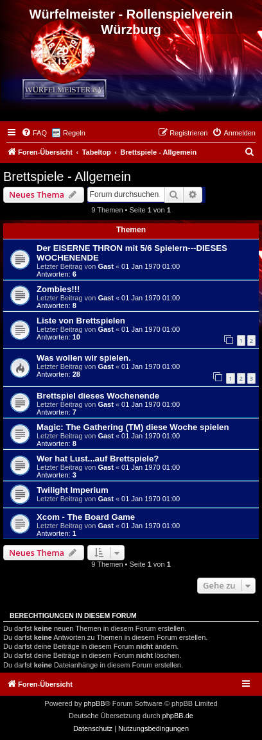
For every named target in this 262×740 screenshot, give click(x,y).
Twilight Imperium (73, 490)
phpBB (94, 703)
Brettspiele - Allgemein (67, 176)
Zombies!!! (58, 289)
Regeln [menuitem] (74, 133)
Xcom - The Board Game (86, 517)
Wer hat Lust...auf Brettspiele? (98, 458)
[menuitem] (34, 133)
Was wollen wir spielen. (84, 358)
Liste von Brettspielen (81, 320)
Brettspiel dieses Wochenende (98, 395)
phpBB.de (177, 715)
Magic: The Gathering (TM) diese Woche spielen (133, 427)
